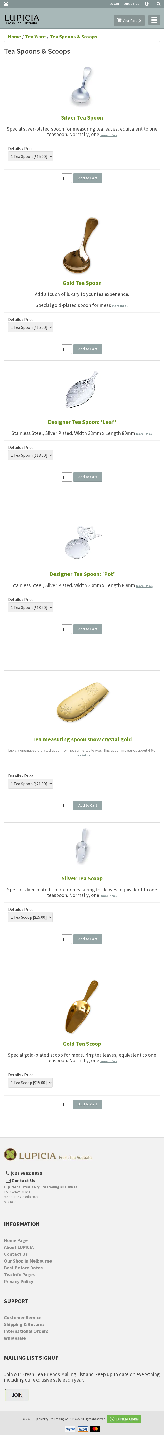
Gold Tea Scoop (82, 1043)
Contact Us (16, 1254)
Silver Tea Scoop (82, 878)
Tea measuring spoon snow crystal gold (82, 739)
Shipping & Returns (24, 1324)
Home (15, 36)
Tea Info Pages (19, 1275)
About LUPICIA (19, 1247)
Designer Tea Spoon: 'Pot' (82, 574)
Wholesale (15, 1338)
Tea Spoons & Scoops (73, 36)
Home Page (16, 1240)
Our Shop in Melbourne (28, 1261)
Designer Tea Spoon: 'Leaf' (82, 421)
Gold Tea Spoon (82, 282)
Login (114, 4)
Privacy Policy (18, 1281)
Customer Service (22, 1317)
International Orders (26, 1331)
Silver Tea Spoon (82, 117)
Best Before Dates (23, 1268)
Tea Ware (35, 36)
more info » (108, 135)
